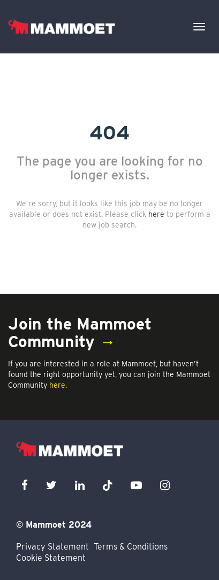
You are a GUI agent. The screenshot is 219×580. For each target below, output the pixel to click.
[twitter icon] (51, 485)
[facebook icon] (24, 485)
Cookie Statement (51, 558)
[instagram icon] (165, 485)
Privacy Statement (52, 547)
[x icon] (107, 485)
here (156, 214)
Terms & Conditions (131, 547)
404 (109, 132)
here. (58, 385)
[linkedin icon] (80, 485)
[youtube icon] (136, 485)
